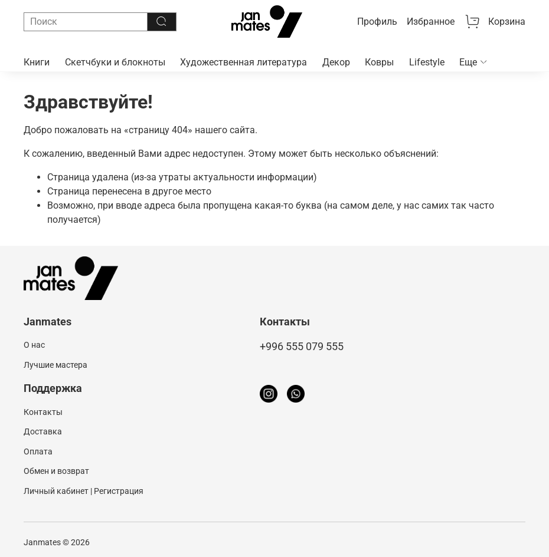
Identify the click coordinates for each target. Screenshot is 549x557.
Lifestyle (427, 62)
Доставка (43, 432)
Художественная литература (243, 62)
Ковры (379, 62)
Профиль (377, 21)
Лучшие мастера (55, 365)
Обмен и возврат (56, 471)
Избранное (431, 21)
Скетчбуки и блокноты (115, 62)
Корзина (494, 22)
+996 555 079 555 (302, 346)
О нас (34, 345)
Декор (336, 62)
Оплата (38, 452)
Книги (37, 62)
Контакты (43, 412)
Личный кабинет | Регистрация (83, 491)
